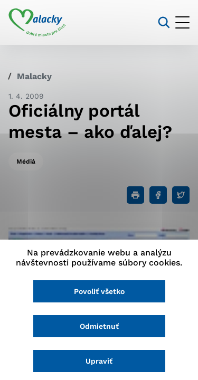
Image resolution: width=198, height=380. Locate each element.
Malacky (34, 76)
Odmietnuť (99, 326)
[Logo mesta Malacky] (37, 22)
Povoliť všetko (99, 291)
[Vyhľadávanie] (164, 22)
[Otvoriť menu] (182, 22)
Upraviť (99, 361)
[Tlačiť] (135, 195)
